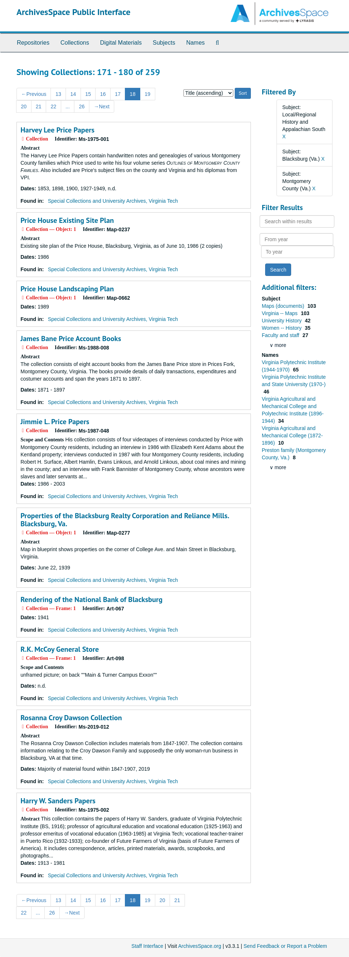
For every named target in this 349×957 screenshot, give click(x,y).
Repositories (33, 43)
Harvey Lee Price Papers (57, 130)
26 (82, 106)
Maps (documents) (284, 306)
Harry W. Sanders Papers (58, 800)
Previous (33, 94)
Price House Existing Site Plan (67, 220)
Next (101, 106)
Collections (74, 43)
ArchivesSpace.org (199, 946)
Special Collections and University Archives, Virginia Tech (113, 201)
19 (148, 94)
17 (118, 94)
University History (282, 321)
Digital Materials (121, 43)
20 (24, 106)
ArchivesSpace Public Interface (73, 12)
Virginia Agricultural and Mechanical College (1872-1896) (292, 435)
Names (195, 43)
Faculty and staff (281, 335)
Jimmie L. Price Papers (55, 421)
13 (58, 94)
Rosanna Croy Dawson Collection (71, 717)
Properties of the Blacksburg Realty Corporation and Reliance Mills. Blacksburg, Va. (125, 519)
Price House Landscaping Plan (67, 289)
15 (88, 94)
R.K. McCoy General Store (60, 649)
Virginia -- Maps (280, 313)
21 (39, 106)
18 (132, 94)
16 (103, 94)
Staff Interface (147, 946)
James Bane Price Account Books (71, 338)
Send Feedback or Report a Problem (285, 946)
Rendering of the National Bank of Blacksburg (92, 599)
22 (53, 106)
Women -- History (282, 328)
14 (73, 94)
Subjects (164, 43)
